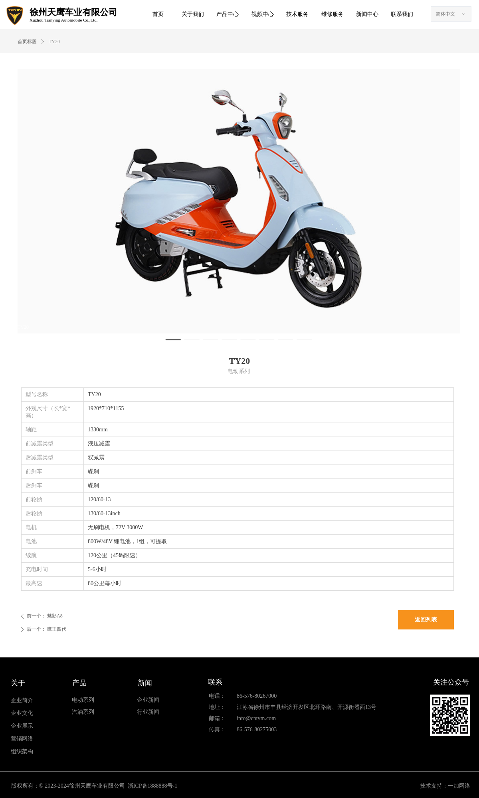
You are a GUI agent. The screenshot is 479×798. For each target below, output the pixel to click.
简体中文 (445, 14)
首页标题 (27, 41)
